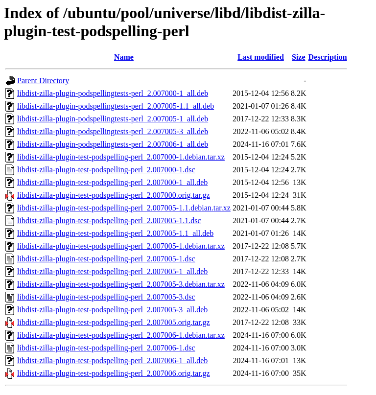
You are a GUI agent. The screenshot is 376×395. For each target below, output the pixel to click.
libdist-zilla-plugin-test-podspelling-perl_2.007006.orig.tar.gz (113, 373)
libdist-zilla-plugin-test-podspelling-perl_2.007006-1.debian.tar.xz (121, 335)
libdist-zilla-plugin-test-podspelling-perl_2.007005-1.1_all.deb (115, 233)
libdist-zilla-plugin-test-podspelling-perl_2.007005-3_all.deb (112, 309)
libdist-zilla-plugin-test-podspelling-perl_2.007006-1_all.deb (112, 360)
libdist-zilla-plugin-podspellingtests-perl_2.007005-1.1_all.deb (115, 106)
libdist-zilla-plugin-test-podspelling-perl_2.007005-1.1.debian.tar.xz (124, 208)
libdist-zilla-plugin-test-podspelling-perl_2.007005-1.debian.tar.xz (121, 246)
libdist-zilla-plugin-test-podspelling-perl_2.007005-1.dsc (106, 259)
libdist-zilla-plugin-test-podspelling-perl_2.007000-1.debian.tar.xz (121, 157)
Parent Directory (43, 80)
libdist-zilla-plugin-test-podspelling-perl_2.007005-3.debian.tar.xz (121, 284)
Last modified (260, 57)
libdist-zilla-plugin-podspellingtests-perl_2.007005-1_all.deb (112, 119)
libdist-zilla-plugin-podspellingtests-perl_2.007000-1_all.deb (112, 93)
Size (299, 57)
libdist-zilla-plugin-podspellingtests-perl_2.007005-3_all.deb (112, 131)
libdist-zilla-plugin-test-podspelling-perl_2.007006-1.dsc (106, 348)
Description (327, 57)
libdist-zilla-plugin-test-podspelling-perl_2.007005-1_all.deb (112, 271)
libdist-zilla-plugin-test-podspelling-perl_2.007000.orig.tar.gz (113, 195)
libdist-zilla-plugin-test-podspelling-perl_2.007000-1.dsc (106, 169)
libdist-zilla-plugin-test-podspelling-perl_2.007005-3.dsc (106, 297)
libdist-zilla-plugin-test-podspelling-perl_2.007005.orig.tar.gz (113, 322)
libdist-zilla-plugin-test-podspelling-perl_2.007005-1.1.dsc (109, 220)
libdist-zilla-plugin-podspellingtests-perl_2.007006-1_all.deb (112, 144)
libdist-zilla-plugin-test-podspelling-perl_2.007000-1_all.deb (112, 182)
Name (124, 57)
